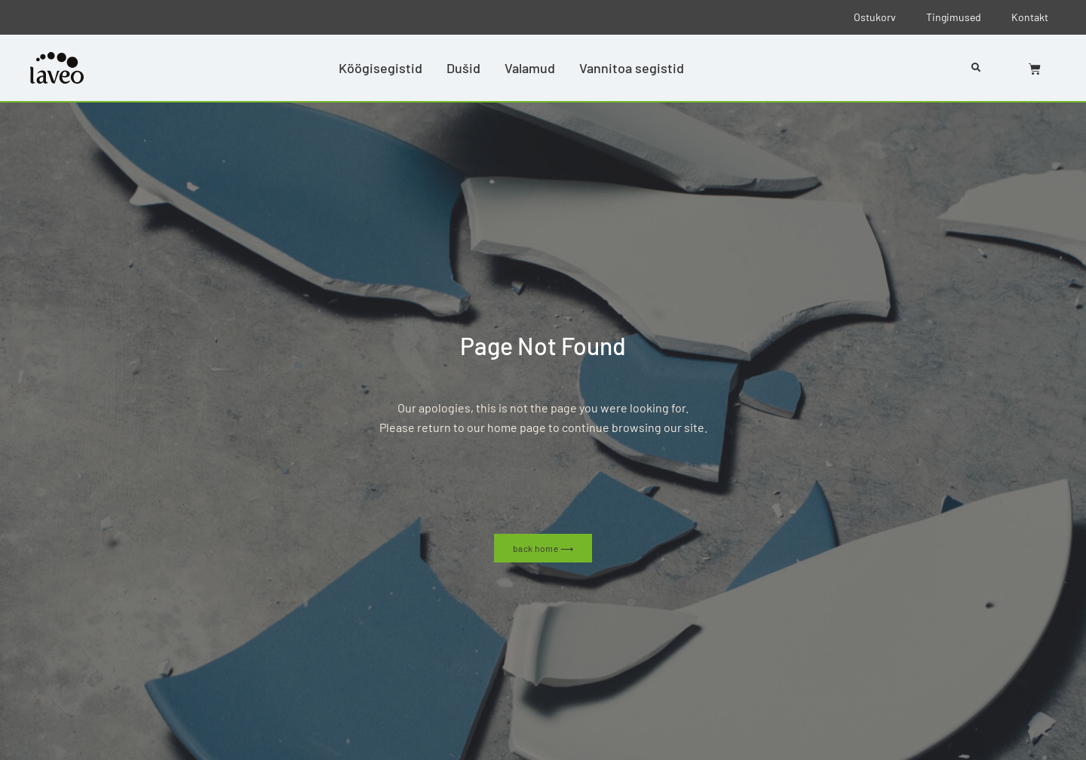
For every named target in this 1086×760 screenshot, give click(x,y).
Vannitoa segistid (631, 68)
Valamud (530, 68)
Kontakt (1029, 17)
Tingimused (953, 17)
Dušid (463, 68)
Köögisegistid (380, 68)
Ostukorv (875, 17)
